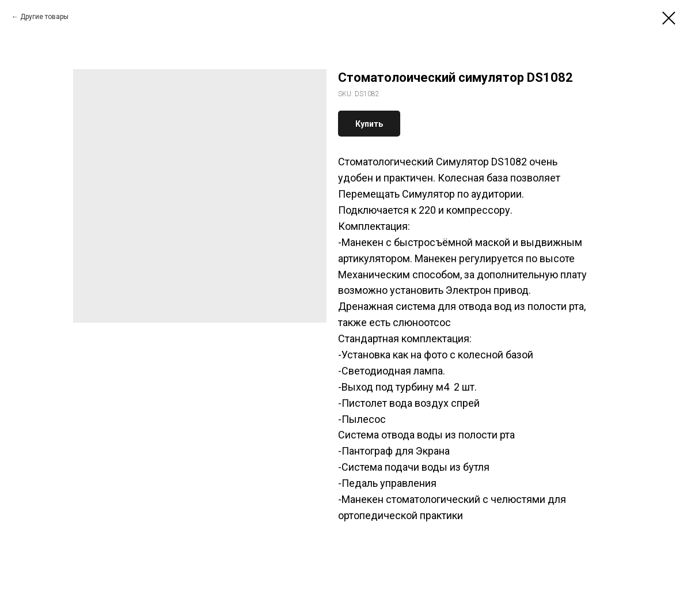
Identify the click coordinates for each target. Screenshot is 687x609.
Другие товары (44, 17)
